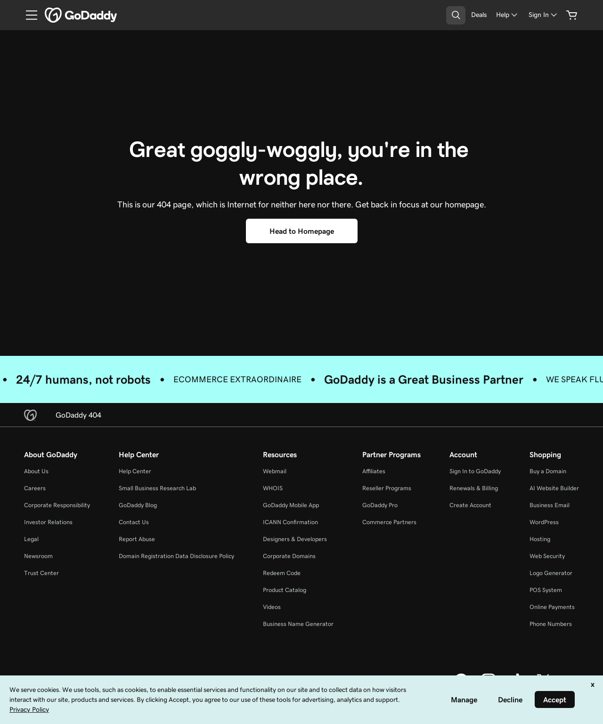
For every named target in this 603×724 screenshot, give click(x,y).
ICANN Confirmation (290, 522)
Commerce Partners (389, 522)
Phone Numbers (551, 624)
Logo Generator (551, 573)
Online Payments (552, 607)
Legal (31, 539)
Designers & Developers (295, 539)
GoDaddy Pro (380, 505)
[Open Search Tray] (455, 15)
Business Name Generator (298, 624)
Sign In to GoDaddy (475, 471)
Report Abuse (137, 539)
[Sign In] (543, 15)
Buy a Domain (548, 471)
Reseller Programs (386, 488)
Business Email (550, 505)
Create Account (470, 505)
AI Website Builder (554, 488)
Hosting (540, 539)
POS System (546, 590)
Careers (35, 488)
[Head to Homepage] (302, 231)
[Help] (507, 15)
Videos (272, 607)
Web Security (547, 556)
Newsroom (38, 556)
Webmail (274, 471)
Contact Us (134, 522)
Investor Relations (48, 522)
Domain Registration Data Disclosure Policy (176, 556)
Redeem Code (282, 573)
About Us (36, 471)
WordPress (544, 522)
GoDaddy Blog (138, 505)
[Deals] (478, 15)
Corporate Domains (289, 556)
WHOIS (273, 488)
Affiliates (373, 471)
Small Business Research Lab (157, 488)
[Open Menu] (28, 15)
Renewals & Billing (473, 488)
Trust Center (41, 573)
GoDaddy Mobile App (291, 505)
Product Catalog (284, 590)
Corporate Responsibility (57, 505)
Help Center (135, 471)
